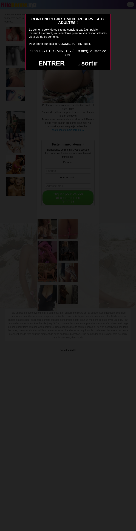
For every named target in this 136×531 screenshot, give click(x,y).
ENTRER (51, 63)
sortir (89, 63)
